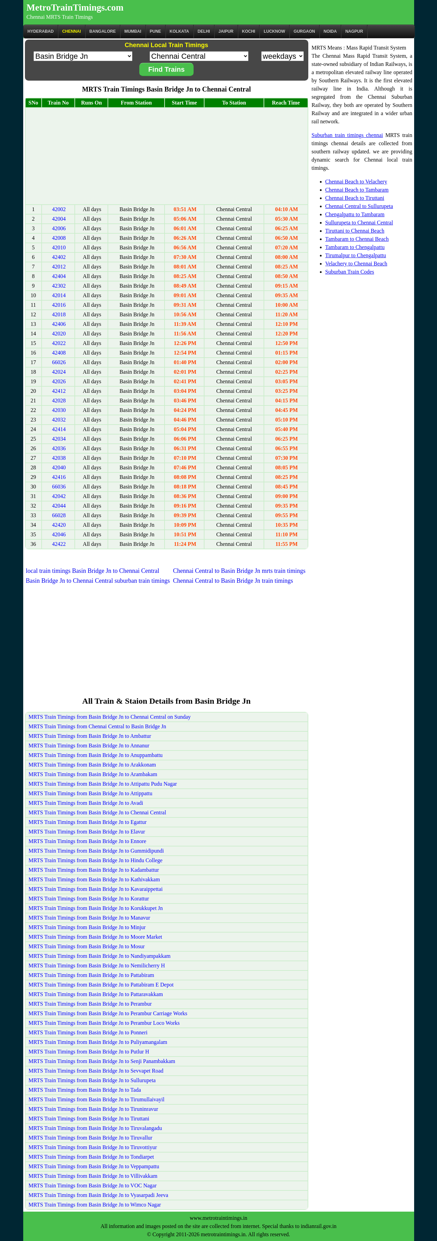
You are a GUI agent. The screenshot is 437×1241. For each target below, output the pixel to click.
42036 (59, 448)
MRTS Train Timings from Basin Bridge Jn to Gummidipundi (96, 851)
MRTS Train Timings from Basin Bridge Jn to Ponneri (88, 1032)
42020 (59, 333)
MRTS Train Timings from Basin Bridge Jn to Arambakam (93, 774)
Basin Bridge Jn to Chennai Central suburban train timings (98, 580)
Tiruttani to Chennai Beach (354, 231)
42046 (59, 534)
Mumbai (132, 31)
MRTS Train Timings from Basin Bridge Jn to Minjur (87, 927)
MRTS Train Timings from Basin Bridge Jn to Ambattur (90, 736)
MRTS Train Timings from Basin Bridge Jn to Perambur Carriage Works (108, 1013)
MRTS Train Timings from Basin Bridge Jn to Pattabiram (91, 975)
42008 (59, 238)
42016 (59, 305)
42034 (59, 439)
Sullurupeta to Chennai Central (359, 222)
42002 (59, 209)
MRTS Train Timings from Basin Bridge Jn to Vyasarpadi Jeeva (98, 1195)
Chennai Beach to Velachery (356, 181)
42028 (59, 400)
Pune (155, 31)
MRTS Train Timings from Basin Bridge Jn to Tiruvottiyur (93, 1147)
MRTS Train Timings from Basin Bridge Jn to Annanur (89, 745)
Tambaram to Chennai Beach (357, 239)
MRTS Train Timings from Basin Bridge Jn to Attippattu (91, 793)
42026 (59, 381)
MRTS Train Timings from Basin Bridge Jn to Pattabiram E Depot (101, 985)
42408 (59, 353)
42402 (59, 257)
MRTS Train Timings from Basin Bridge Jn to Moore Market (96, 937)
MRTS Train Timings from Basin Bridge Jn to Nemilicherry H (97, 965)
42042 (59, 496)
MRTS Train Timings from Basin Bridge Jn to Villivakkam (93, 1176)
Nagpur (354, 31)
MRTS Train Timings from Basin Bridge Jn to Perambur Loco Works (104, 1023)
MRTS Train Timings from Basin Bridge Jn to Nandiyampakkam (100, 956)
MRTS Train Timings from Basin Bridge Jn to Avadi (86, 803)
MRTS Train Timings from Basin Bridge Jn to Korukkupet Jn (96, 908)
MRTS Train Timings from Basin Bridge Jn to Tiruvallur (91, 1138)
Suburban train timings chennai (347, 135)
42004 (59, 219)
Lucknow (274, 31)
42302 (59, 286)
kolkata (179, 31)
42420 (59, 525)
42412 (59, 391)
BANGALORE (102, 31)
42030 (59, 410)
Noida (330, 31)
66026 (59, 362)
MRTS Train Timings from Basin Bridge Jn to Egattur (88, 822)
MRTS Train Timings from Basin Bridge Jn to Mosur (87, 946)
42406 (59, 324)
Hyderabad (41, 31)
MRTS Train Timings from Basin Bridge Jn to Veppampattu (94, 1166)
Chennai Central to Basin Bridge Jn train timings (233, 580)
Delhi (204, 31)
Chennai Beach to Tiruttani (354, 198)
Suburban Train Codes (349, 272)
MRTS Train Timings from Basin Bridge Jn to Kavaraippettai (96, 889)
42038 (59, 458)
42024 (59, 372)
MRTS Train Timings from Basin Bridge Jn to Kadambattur (94, 870)
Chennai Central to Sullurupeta (359, 206)
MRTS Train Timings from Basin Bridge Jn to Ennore (87, 841)
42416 (59, 477)
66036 (59, 486)
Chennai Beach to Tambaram (357, 190)
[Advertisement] (166, 156)
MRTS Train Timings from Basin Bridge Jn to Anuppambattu (96, 755)
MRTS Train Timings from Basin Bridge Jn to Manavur (89, 918)
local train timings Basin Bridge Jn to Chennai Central (92, 570)
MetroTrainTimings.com (75, 7)
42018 (59, 314)
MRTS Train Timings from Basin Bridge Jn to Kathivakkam (94, 879)
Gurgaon (304, 31)
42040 (59, 467)
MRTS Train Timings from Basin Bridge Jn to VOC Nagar (93, 1185)
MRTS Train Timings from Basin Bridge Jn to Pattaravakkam (96, 994)
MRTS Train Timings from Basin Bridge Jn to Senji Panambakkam (102, 1061)
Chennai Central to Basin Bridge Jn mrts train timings (239, 570)
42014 (59, 295)
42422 (59, 544)
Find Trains (166, 69)
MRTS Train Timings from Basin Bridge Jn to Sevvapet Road (96, 1071)
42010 (59, 247)
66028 (59, 515)
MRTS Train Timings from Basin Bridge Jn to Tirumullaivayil (97, 1099)
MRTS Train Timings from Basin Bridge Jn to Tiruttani (89, 1118)
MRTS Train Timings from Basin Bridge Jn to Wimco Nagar (95, 1205)
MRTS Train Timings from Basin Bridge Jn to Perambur (90, 1004)
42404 (59, 276)
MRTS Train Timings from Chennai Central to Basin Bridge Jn (97, 726)
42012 (59, 267)
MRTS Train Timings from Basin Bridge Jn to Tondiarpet (91, 1157)
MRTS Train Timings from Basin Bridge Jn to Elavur (87, 832)
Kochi (248, 31)
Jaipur (226, 31)
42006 (59, 228)
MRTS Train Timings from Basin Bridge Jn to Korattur (89, 898)
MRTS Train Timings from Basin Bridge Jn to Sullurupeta (92, 1080)
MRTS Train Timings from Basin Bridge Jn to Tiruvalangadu (95, 1128)
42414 (59, 429)
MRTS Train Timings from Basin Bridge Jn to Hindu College (96, 860)
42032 (59, 420)
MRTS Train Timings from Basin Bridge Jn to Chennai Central (97, 812)
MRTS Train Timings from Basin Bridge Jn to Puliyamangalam (98, 1042)
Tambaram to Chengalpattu (355, 247)
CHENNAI (71, 31)
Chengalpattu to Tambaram (355, 214)
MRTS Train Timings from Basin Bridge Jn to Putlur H (89, 1051)
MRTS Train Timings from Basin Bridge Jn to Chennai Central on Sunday (110, 717)
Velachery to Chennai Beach (356, 263)
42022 (59, 343)
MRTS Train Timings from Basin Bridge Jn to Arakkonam (92, 765)
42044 (59, 506)
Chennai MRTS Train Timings (60, 17)
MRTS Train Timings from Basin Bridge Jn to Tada (85, 1090)
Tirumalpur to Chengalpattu (355, 255)
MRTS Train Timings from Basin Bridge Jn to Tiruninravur (93, 1109)
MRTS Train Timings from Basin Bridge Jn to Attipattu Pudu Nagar (103, 784)
